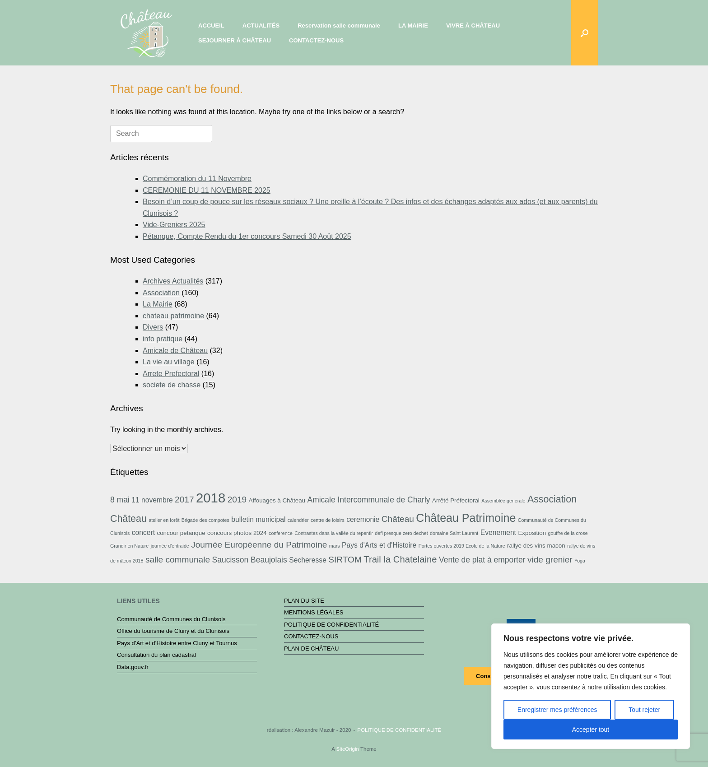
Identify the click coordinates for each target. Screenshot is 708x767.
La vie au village (169, 362)
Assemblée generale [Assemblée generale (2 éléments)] (503, 500)
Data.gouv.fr (133, 667)
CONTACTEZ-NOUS (316, 40)
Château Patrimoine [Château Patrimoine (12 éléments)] (466, 517)
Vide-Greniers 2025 (174, 224)
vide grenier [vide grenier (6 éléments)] (550, 559)
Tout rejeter (644, 709)
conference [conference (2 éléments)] (281, 533)
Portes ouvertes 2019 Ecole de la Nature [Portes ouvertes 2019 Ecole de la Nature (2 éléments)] (462, 546)
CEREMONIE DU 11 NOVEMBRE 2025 (206, 190)
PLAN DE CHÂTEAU (311, 648)
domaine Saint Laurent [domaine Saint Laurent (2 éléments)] (454, 533)
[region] (590, 686)
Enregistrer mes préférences (557, 709)
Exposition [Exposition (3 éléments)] (532, 533)
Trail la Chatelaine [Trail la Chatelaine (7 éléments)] (400, 559)
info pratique (162, 339)
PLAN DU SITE (304, 600)
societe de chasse (171, 385)
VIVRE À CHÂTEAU (473, 25)
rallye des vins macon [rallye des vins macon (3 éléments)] (536, 545)
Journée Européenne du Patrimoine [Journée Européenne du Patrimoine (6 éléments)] (259, 544)
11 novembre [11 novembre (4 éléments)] (151, 500)
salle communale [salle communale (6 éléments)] (177, 559)
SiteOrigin (347, 749)
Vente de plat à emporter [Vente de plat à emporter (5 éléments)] (482, 559)
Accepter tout (591, 729)
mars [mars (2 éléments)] (334, 546)
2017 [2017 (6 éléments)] (184, 499)
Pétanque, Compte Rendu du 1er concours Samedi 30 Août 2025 (247, 236)
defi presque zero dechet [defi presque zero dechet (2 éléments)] (401, 533)
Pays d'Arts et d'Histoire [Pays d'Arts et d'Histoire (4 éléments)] (379, 545)
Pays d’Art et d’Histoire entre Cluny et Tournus (177, 643)
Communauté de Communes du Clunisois (171, 619)
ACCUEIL (211, 25)
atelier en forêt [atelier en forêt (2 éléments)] (164, 520)
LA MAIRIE (413, 25)
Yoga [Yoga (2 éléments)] (579, 560)
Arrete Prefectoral (171, 373)
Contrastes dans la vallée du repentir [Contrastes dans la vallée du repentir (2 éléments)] (333, 533)
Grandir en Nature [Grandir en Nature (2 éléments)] (129, 546)
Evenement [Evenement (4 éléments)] (498, 532)
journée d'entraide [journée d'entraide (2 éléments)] (170, 546)
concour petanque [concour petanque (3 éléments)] (181, 533)
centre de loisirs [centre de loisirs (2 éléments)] (328, 520)
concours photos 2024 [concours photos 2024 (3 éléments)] (237, 533)
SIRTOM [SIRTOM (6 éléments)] (345, 559)
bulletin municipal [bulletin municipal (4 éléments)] (258, 519)
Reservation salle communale (339, 25)
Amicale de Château (175, 350)
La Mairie (157, 304)
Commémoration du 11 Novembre (197, 178)
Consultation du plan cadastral (156, 654)
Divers (153, 327)
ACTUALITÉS (260, 25)
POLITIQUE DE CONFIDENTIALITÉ (331, 624)
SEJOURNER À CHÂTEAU (234, 40)
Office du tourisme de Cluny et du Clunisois (173, 631)
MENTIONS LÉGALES (313, 612)
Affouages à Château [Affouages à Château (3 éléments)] (277, 500)
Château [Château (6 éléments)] (398, 519)
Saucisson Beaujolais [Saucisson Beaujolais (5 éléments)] (249, 559)
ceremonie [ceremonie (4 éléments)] (362, 519)
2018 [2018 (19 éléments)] (210, 497)
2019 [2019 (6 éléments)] (237, 499)
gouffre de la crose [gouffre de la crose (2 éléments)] (568, 533)
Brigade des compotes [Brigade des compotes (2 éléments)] (205, 520)
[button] (584, 32)
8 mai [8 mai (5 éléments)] (120, 499)
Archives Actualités (173, 281)
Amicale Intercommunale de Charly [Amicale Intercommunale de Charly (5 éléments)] (368, 499)
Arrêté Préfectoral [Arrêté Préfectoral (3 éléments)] (456, 500)
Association (161, 293)
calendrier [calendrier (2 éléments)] (298, 520)
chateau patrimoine (173, 316)
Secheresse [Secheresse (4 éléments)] (307, 560)
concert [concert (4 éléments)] (143, 532)
